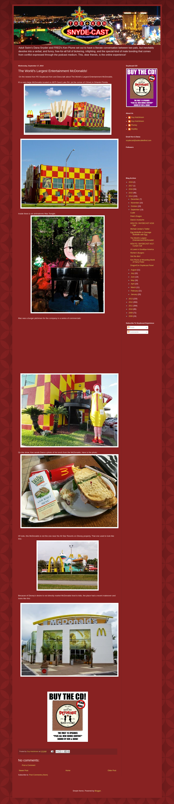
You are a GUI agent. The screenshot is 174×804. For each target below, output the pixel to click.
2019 (131, 182)
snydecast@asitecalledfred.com (138, 140)
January (134, 294)
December (135, 199)
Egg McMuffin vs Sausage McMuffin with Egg (140, 233)
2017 (131, 186)
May (133, 280)
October (134, 206)
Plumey (134, 125)
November (135, 203)
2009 (131, 313)
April (133, 284)
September (135, 210)
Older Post (112, 770)
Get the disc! (135, 256)
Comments (133, 332)
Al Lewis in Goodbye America (142, 249)
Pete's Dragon (136, 216)
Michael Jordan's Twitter (139, 229)
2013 (131, 299)
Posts (131, 327)
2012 (131, 302)
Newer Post (23, 770)
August (134, 270)
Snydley (134, 129)
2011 (131, 306)
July (133, 273)
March (133, 287)
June (133, 277)
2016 (131, 189)
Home (68, 770)
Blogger (98, 791)
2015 (131, 193)
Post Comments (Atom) (38, 775)
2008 (131, 316)
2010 (131, 309)
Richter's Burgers (137, 253)
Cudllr (132, 213)
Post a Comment (28, 765)
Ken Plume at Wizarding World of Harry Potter (142, 261)
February (134, 291)
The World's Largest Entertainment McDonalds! (142, 239)
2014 (131, 196)
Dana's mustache (137, 220)
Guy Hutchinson (137, 117)
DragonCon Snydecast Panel (142, 265)
